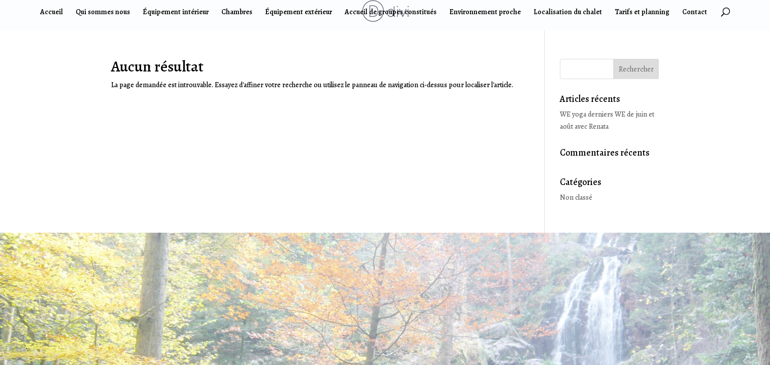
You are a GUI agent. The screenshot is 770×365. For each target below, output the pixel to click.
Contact (694, 13)
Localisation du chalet (567, 13)
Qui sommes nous (103, 13)
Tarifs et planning (642, 13)
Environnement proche (485, 13)
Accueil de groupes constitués (391, 13)
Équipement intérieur (176, 13)
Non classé (576, 197)
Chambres (236, 13)
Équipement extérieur (298, 13)
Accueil (51, 13)
